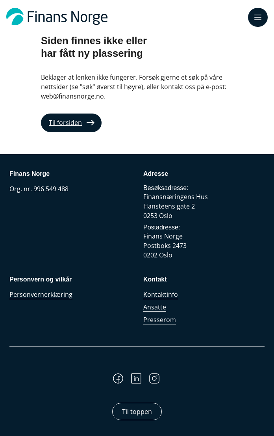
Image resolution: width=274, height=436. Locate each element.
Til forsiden (65, 122)
